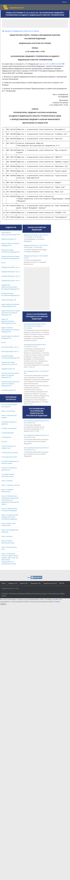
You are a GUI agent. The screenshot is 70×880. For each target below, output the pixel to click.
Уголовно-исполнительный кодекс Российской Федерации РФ (10, 375)
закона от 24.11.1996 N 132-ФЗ (50, 64)
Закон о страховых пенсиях (10, 485)
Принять (3, 604)
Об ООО (4, 441)
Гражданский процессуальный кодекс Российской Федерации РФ (10, 287)
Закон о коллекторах (8, 411)
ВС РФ (62, 583)
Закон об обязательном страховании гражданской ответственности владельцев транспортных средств (10, 500)
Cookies (57, 601)
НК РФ (3, 342)
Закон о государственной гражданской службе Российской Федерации (9, 517)
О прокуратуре (6, 437)
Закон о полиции (6, 480)
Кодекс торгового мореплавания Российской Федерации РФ (10, 330)
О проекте (4, 593)
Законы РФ (24, 583)
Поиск (3, 583)
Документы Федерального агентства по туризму (22, 31)
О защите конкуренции (9, 428)
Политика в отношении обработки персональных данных (28, 593)
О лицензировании (7, 433)
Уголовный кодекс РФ (8, 390)
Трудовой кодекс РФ (8, 369)
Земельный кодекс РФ (8, 300)
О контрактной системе (9, 457)
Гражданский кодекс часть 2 (10, 271)
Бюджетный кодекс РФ (8, 239)
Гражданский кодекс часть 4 (10, 280)
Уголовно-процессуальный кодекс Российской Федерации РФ (10, 383)
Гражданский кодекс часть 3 (10, 276)
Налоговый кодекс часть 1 (10, 347)
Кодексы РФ (12, 583)
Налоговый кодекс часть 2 (10, 351)
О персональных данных (9, 452)
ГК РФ (3, 263)
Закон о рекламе (7, 536)
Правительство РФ (50, 583)
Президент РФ (35, 583)
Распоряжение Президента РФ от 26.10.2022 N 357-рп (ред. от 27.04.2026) (35, 326)
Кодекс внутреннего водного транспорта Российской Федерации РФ (10, 313)
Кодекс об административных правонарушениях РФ (8, 321)
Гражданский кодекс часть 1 (10, 267)
